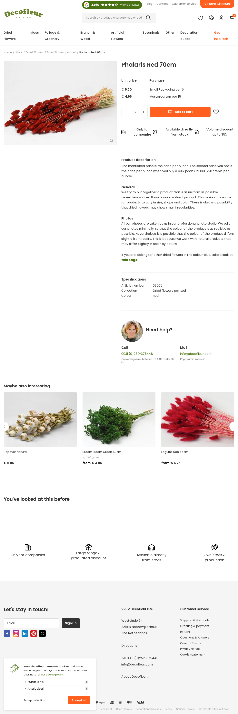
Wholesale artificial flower (214, 708)
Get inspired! (221, 35)
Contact (162, 4)
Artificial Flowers (117, 35)
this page (129, 260)
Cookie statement (194, 657)
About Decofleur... (135, 676)
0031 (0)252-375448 (137, 354)
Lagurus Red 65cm (174, 452)
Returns (186, 632)
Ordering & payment (196, 626)
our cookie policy (52, 674)
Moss (34, 32)
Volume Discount (217, 4)
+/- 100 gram (91, 457)
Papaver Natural (15, 452)
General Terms (191, 645)
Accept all (79, 700)
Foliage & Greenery (52, 35)
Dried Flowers (10, 35)
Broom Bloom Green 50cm (102, 452)
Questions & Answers (196, 638)
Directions (129, 645)
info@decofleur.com (196, 354)
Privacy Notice (191, 651)
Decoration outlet (189, 35)
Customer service (184, 4)
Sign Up (72, 622)
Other (169, 32)
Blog (150, 4)
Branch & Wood (87, 35)
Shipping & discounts (196, 620)
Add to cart (180, 112)
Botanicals (151, 32)
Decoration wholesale (149, 708)
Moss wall (106, 708)
